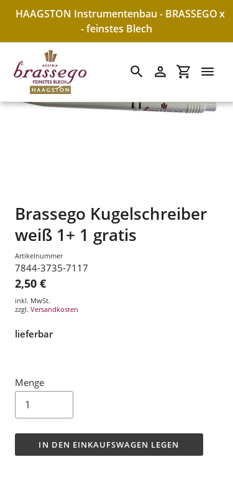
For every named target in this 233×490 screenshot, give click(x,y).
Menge (29, 382)
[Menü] (207, 71)
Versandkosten (54, 309)
